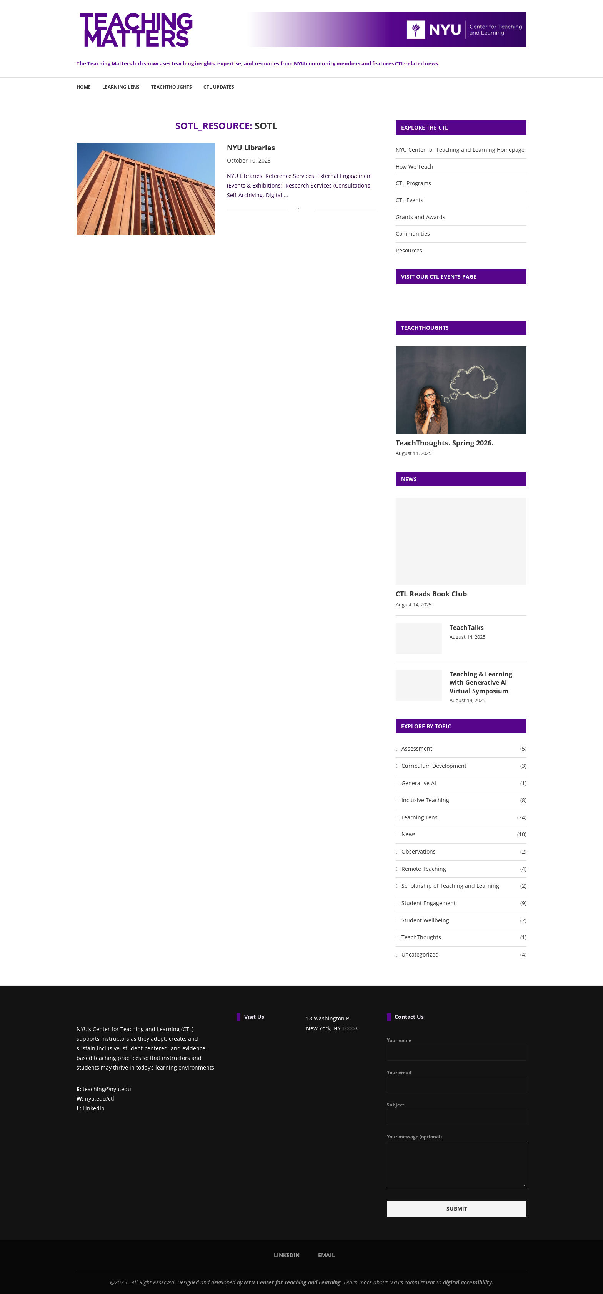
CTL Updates (218, 87)
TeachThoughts (171, 87)
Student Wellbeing (463, 921)
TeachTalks (467, 627)
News (463, 835)
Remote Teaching (463, 869)
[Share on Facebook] (299, 210)
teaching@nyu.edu (104, 1089)
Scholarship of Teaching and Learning (463, 886)
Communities (413, 233)
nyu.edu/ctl (95, 1099)
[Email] (324, 1255)
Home (84, 87)
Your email (456, 1081)
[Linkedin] (284, 1255)
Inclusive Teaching (463, 800)
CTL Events (409, 200)
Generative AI (463, 783)
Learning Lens (121, 87)
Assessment (463, 749)
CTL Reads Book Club (431, 593)
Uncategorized (463, 955)
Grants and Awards (420, 217)
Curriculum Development (463, 766)
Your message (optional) (456, 1141)
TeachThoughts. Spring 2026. (444, 442)
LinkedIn (91, 1108)
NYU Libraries (251, 147)
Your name (456, 1049)
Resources (409, 250)
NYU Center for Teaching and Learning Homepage (460, 149)
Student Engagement (463, 903)
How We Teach (414, 166)
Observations (463, 852)
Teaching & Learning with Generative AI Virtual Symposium (481, 683)
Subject (456, 1114)
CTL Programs (413, 183)
